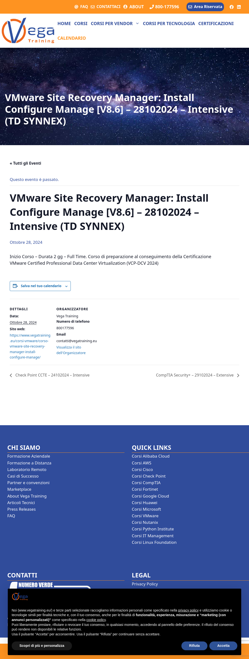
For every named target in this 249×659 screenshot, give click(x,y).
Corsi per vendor (116, 23)
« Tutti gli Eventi (25, 163)
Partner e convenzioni (28, 482)
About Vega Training (27, 496)
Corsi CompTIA (146, 482)
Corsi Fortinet (145, 489)
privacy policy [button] (188, 610)
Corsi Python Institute (153, 529)
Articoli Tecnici (21, 502)
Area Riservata (208, 6)
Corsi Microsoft (146, 509)
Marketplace (19, 489)
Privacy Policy (145, 584)
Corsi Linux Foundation (154, 542)
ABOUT (136, 6)
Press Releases (21, 509)
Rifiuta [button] (194, 646)
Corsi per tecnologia (169, 23)
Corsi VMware (145, 515)
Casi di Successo (23, 476)
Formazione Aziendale (28, 456)
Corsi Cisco (142, 469)
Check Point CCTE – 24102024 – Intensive (51, 375)
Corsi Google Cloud (150, 496)
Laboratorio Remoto (26, 469)
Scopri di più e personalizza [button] (41, 646)
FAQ (84, 6)
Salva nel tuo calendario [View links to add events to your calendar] (41, 285)
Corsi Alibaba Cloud (150, 456)
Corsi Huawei (144, 502)
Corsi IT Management (153, 535)
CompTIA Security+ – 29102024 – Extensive (195, 375)
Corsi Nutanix (145, 522)
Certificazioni (216, 23)
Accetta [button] (223, 646)
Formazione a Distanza (29, 463)
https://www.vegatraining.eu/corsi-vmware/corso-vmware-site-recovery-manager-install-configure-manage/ (30, 346)
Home (64, 23)
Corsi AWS (141, 463)
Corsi (80, 23)
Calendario (71, 38)
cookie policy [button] (96, 620)
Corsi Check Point (149, 476)
